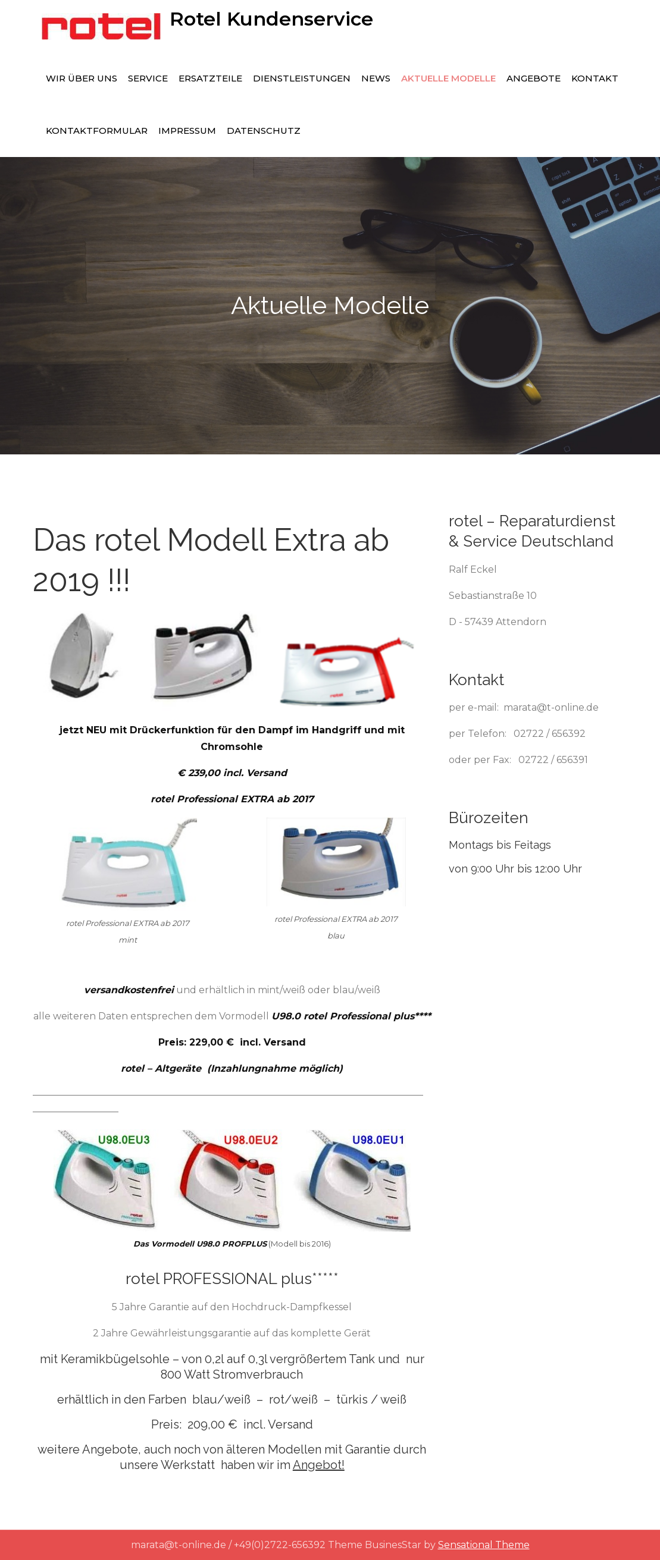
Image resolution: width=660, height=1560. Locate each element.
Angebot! (319, 1465)
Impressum (187, 130)
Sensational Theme (484, 1544)
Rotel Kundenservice (271, 18)
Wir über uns (81, 78)
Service (148, 78)
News (375, 78)
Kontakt (594, 78)
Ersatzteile (210, 78)
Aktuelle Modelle (448, 78)
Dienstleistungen (302, 78)
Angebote (533, 78)
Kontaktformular (97, 130)
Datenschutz (264, 130)
